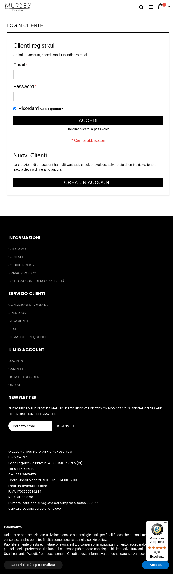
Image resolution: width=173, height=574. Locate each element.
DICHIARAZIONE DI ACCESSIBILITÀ (36, 281)
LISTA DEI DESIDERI (24, 377)
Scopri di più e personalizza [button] (33, 565)
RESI (12, 329)
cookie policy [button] (96, 539)
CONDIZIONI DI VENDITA (28, 305)
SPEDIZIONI (17, 313)
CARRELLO (17, 369)
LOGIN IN (15, 361)
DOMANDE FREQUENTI (27, 337)
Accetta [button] (155, 565)
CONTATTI (16, 257)
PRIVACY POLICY (22, 273)
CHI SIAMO (17, 249)
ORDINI (14, 385)
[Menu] (165, 524)
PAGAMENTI (18, 321)
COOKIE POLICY (21, 265)
